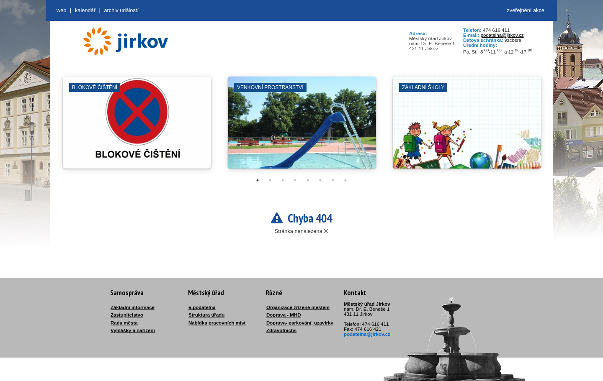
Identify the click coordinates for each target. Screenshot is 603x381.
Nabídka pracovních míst (216, 322)
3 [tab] (282, 180)
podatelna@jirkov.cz (502, 35)
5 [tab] (308, 180)
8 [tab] (345, 180)
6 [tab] (320, 180)
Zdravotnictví (281, 330)
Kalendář (85, 10)
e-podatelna (202, 307)
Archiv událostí (121, 10)
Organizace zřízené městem (298, 307)
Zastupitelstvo (127, 314)
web (61, 10)
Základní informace (133, 307)
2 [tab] (270, 180)
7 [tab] (333, 180)
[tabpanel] (136, 126)
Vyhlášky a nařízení (133, 330)
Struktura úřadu (206, 314)
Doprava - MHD (283, 314)
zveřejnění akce (525, 10)
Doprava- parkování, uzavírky (299, 322)
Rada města (124, 322)
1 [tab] (257, 180)
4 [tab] (295, 180)
